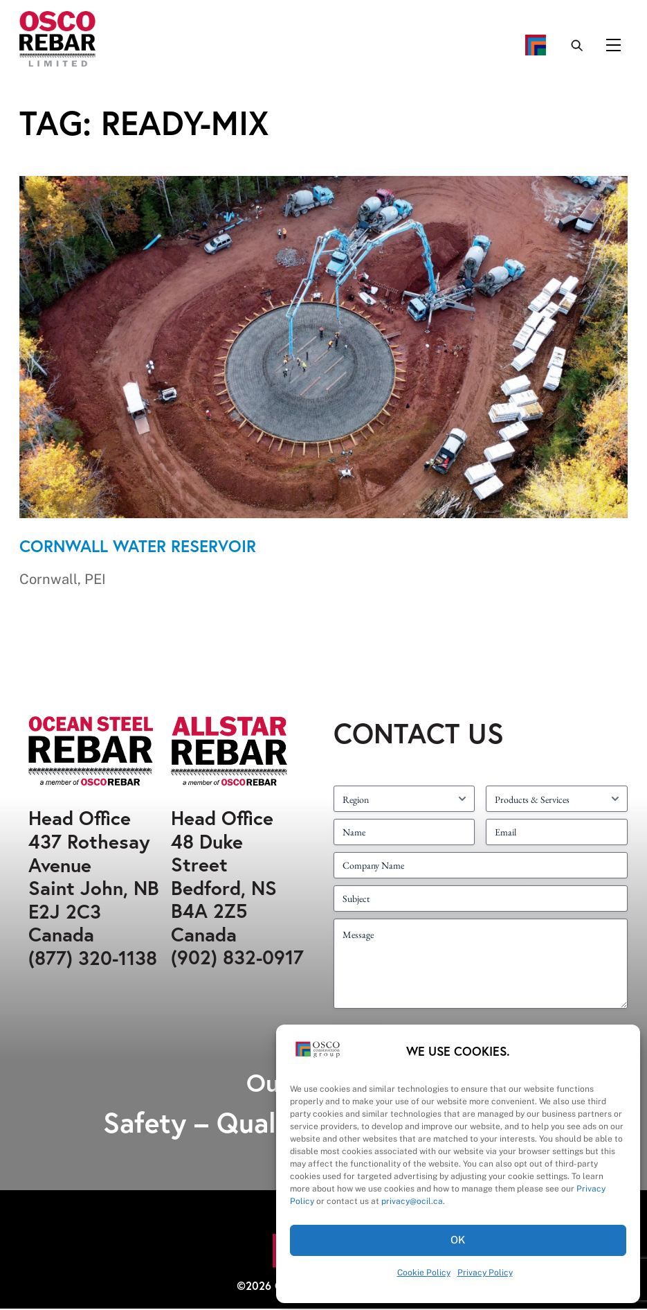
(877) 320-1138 (92, 959)
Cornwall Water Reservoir (137, 547)
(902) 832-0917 (237, 958)
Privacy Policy (485, 1272)
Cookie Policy (423, 1272)
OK (458, 1240)
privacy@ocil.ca (412, 1201)
